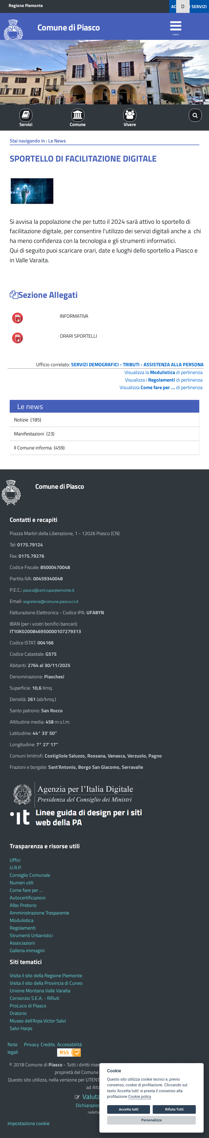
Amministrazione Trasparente (39, 912)
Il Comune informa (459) (39, 447)
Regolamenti (23, 927)
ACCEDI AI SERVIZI (189, 6)
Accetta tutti (128, 1109)
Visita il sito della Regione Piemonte (46, 975)
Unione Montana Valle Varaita (40, 990)
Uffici (15, 860)
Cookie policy (139, 1096)
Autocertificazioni (28, 897)
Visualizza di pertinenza (161, 387)
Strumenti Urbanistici (31, 935)
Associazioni (22, 943)
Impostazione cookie (29, 1123)
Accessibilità (69, 1044)
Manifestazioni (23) (33, 433)
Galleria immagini (27, 950)
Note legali (13, 1048)
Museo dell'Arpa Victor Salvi (38, 1020)
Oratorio (18, 1013)
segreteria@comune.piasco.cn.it (50, 601)
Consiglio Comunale (30, 875)
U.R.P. (16, 867)
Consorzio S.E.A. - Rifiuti (34, 998)
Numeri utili (21, 882)
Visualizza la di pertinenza (163, 372)
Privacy (31, 1044)
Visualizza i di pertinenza (164, 379)
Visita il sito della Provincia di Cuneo (46, 983)
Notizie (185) (27, 419)
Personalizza (151, 1120)
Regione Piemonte (26, 5)
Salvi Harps (21, 1028)
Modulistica (21, 920)
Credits (48, 1044)
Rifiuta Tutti (174, 1109)
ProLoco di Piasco (28, 1005)
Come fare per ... (26, 890)
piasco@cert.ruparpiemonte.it (48, 590)
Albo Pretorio (23, 905)
